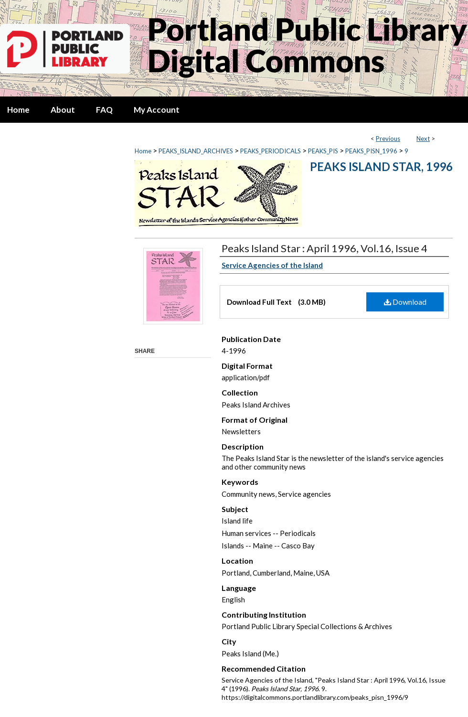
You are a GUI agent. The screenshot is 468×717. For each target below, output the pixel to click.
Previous (388, 138)
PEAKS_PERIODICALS (270, 151)
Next (423, 138)
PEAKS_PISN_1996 (371, 151)
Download (405, 301)
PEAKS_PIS (323, 151)
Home (143, 151)
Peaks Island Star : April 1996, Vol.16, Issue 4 (324, 248)
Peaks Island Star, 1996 (381, 166)
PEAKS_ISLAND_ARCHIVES (196, 151)
